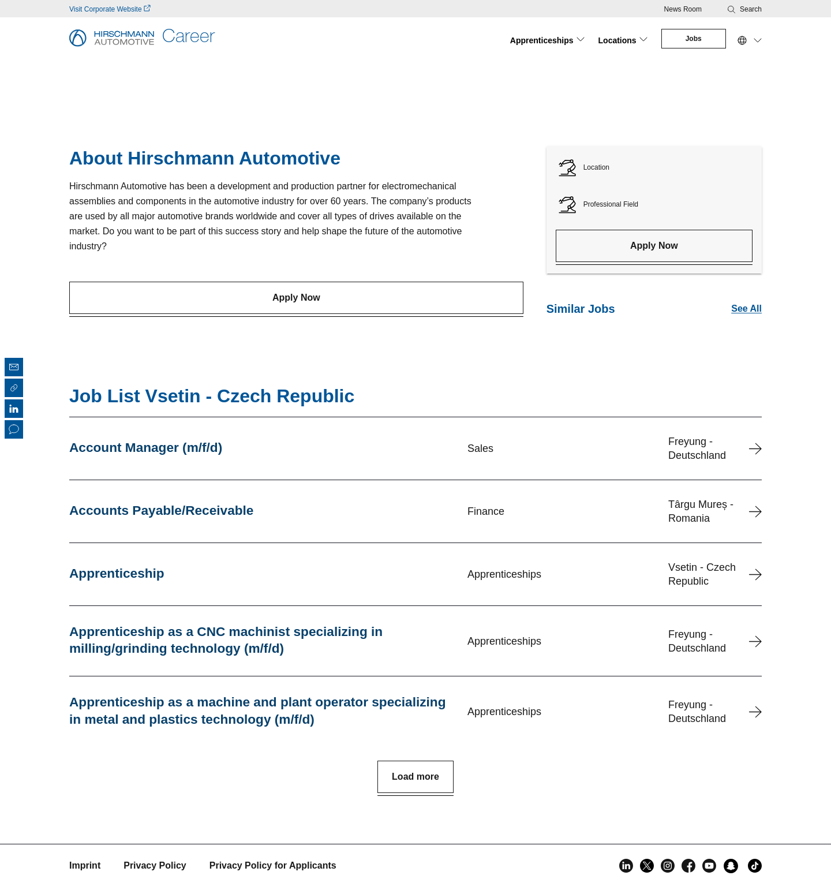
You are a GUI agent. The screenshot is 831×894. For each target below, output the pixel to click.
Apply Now (296, 294)
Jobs (691, 39)
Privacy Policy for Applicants (272, 865)
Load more (415, 776)
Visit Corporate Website (110, 9)
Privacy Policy (154, 865)
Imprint (84, 865)
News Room (683, 9)
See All (746, 305)
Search (751, 9)
